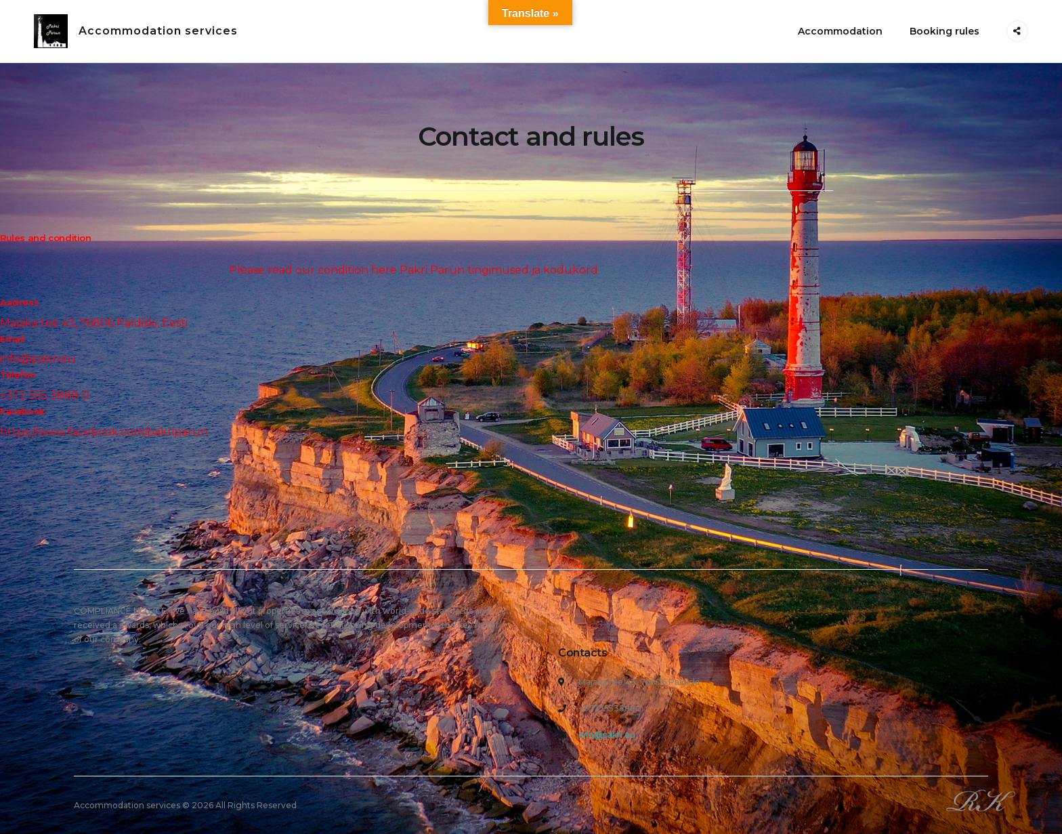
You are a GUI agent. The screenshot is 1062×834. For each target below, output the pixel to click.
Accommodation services (158, 30)
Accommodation (840, 31)
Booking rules (944, 31)
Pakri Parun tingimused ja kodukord (499, 270)
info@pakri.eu (606, 735)
